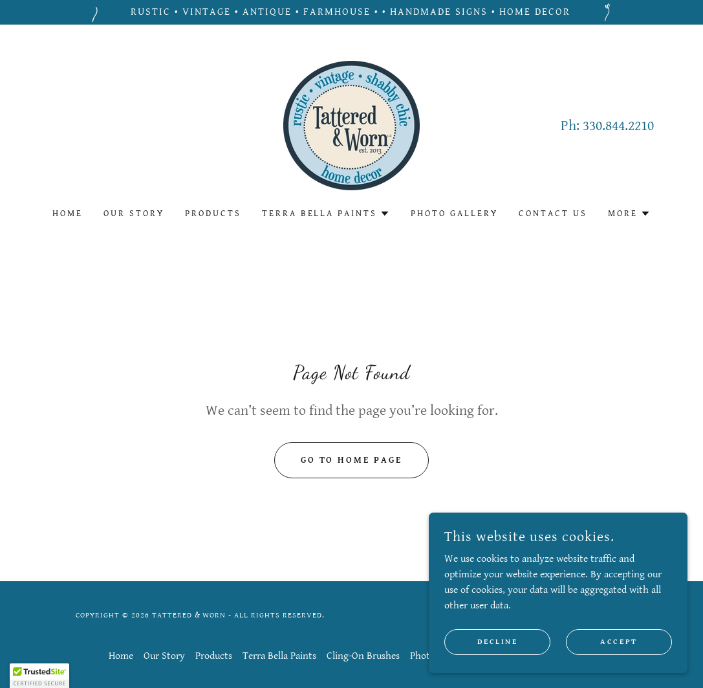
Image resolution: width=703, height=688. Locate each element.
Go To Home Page (352, 460)
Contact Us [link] (553, 213)
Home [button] (121, 656)
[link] (351, 125)
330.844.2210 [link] (618, 126)
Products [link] (213, 213)
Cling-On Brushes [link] (363, 656)
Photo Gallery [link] (454, 213)
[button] (326, 213)
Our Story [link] (133, 213)
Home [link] (67, 213)
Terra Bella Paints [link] (279, 656)
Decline (497, 668)
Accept (618, 668)
